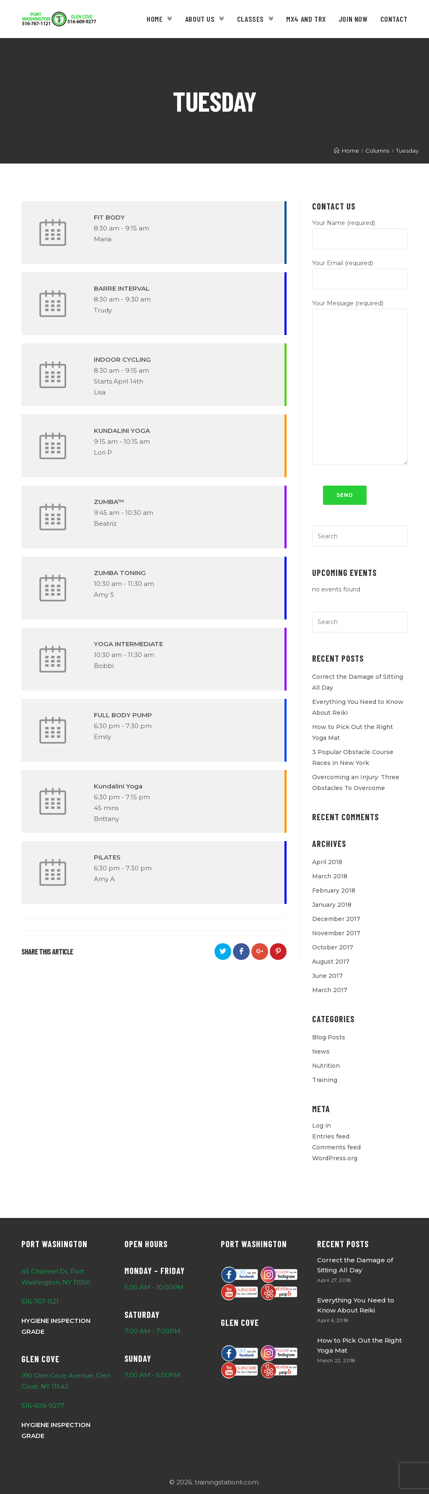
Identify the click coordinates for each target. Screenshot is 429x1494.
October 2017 (332, 947)
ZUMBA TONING (120, 573)
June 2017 (327, 976)
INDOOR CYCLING (122, 359)
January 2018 (331, 904)
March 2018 (329, 876)
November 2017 (336, 933)
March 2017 (329, 990)
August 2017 (330, 961)
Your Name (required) (360, 230)
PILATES (107, 857)
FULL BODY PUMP (123, 715)
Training (324, 1080)
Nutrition (326, 1065)
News (321, 1051)
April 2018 (327, 862)
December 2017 (336, 919)
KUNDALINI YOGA (122, 431)
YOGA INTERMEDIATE (128, 644)
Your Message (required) (360, 344)
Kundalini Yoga (118, 786)
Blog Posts (328, 1037)
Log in (321, 1125)
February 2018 (333, 890)
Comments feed (336, 1147)
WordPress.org (334, 1158)
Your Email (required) (360, 270)
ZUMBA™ (109, 502)
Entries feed (330, 1136)
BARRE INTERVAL (122, 288)
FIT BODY (109, 217)
